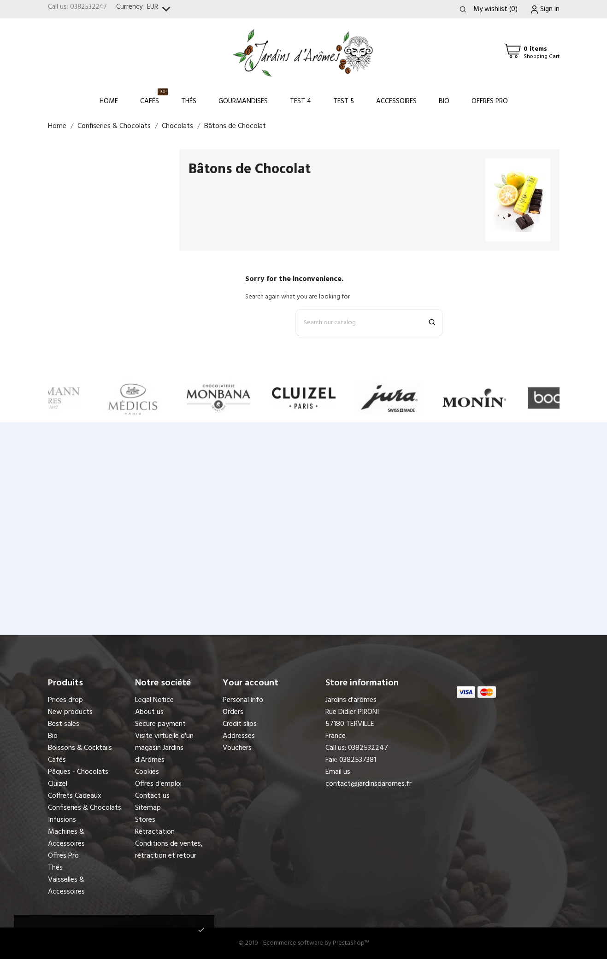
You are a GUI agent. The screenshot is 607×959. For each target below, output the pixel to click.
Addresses (239, 736)
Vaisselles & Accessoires (66, 886)
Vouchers (237, 748)
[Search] (369, 322)
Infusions (62, 820)
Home (109, 101)
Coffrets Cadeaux (74, 796)
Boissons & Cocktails (80, 748)
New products (70, 712)
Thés (188, 101)
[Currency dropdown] (160, 9)
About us (149, 712)
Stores (145, 820)
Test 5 (343, 101)
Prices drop (65, 700)
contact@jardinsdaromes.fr (368, 784)
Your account (250, 683)
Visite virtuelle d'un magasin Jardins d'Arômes (164, 748)
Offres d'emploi (158, 784)
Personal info (243, 700)
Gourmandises (243, 101)
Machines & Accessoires (66, 838)
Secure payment (160, 724)
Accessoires (396, 101)
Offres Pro (489, 101)
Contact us (152, 796)
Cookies (147, 772)
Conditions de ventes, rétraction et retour (169, 850)
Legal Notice (154, 700)
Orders (233, 712)
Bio (444, 101)
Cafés (154, 97)
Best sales (63, 724)
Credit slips (240, 724)
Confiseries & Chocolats (84, 808)
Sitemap (148, 808)
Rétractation (155, 832)
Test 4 (300, 101)
